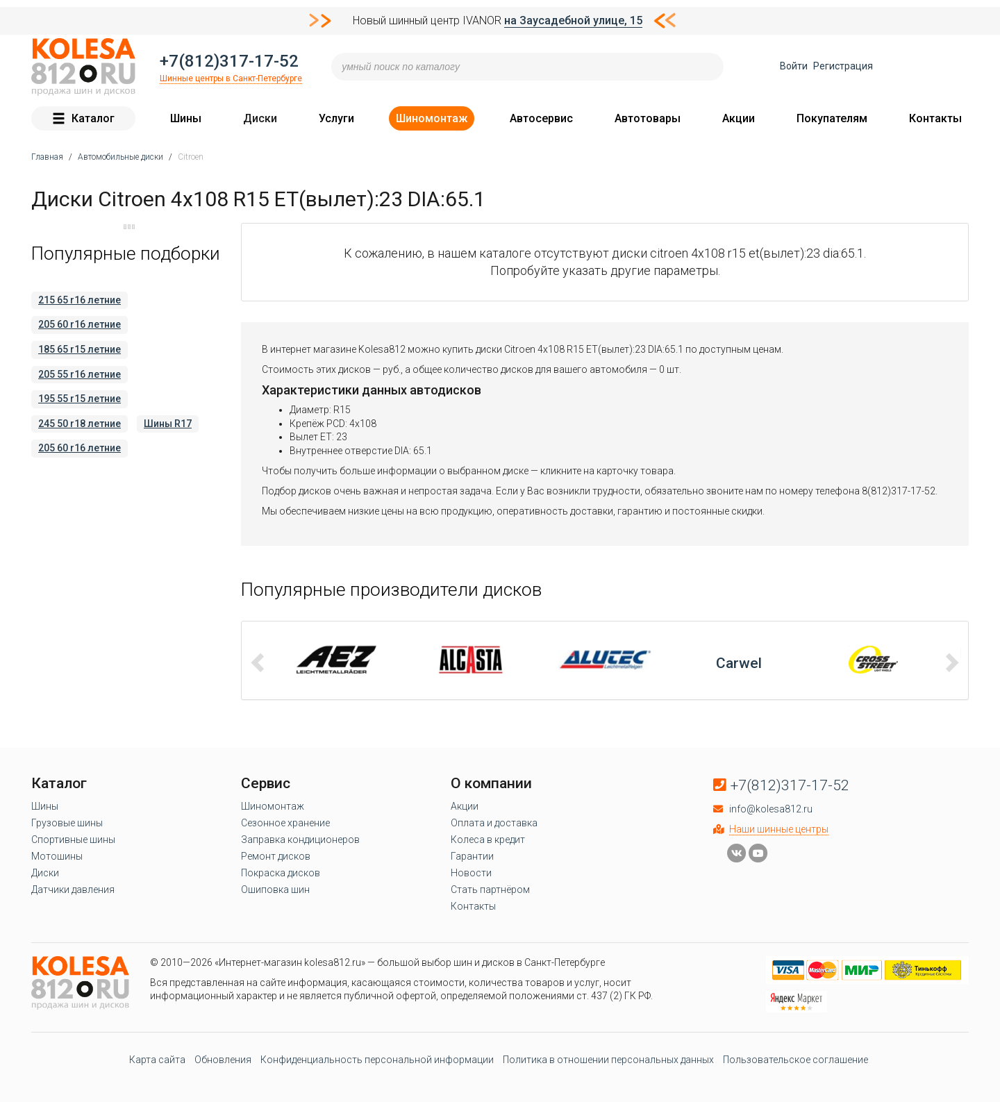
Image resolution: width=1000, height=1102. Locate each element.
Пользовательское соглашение (795, 1059)
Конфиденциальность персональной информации (377, 1059)
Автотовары (648, 118)
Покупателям (832, 118)
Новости (471, 872)
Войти (794, 66)
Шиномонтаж (431, 118)
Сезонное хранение (285, 822)
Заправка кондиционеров (300, 839)
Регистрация (843, 66)
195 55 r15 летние (79, 398)
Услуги (336, 118)
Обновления (222, 1059)
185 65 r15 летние (79, 349)
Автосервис (541, 118)
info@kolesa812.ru (770, 809)
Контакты (935, 118)
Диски (260, 118)
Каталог (83, 118)
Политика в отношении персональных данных (608, 1059)
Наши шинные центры (778, 829)
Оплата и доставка (494, 822)
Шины (185, 118)
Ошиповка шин (275, 889)
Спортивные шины (73, 839)
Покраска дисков (280, 872)
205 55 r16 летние (79, 374)
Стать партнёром (490, 889)
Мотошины (57, 856)
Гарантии (472, 856)
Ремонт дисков (275, 856)
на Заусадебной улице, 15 (573, 20)
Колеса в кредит (488, 839)
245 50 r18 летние (79, 423)
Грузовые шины (67, 822)
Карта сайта (157, 1059)
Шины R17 (168, 423)
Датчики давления (73, 889)
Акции (738, 118)
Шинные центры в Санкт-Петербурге (231, 78)
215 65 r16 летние (79, 300)
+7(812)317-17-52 (229, 61)
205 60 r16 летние (79, 324)
